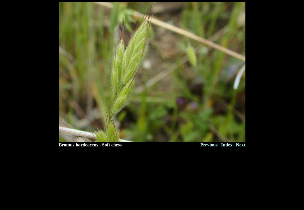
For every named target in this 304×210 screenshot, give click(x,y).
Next (240, 144)
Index (226, 144)
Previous (208, 144)
